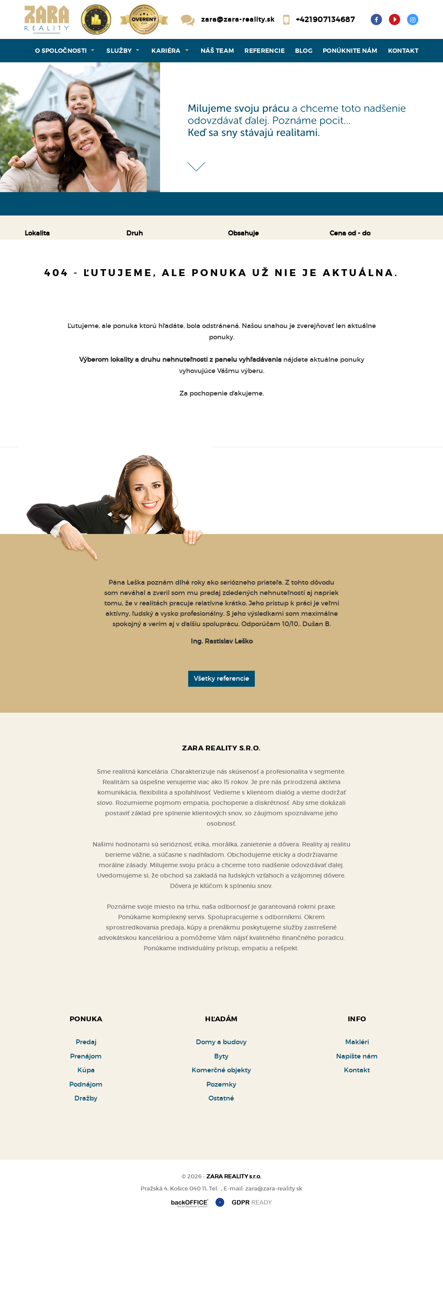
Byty (221, 1139)
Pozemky (221, 1167)
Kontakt (403, 51)
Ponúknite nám (350, 51)
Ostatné (221, 1181)
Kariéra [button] (166, 51)
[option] (221, 127)
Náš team (217, 51)
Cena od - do (350, 233)
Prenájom (107, 278)
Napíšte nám (357, 1139)
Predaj (52, 278)
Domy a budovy (221, 1125)
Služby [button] (119, 51)
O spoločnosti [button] (61, 51)
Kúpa (158, 278)
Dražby (85, 1181)
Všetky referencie (221, 761)
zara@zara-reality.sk (238, 19)
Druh (134, 233)
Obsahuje (243, 233)
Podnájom (57, 299)
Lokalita (37, 233)
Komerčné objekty (221, 1153)
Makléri (357, 1125)
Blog (303, 51)
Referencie (264, 51)
